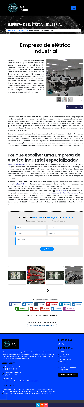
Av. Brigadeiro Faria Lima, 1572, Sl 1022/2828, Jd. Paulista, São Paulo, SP (27, 393)
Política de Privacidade (68, 367)
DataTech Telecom (16, 164)
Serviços (63, 357)
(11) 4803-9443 (11, 369)
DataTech (12, 30)
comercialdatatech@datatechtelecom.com (62, 193)
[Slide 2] (64, 99)
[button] (47, 99)
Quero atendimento (68, 375)
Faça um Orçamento (74, 107)
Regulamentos (65, 369)
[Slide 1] (59, 99)
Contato (63, 364)
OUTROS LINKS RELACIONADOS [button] (43, 315)
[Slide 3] (70, 99)
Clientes (63, 362)
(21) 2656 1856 (61, 191)
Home (62, 351)
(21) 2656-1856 (11, 374)
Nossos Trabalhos (66, 359)
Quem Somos (64, 354)
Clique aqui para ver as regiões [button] (41, 325)
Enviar (47, 249)
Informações (22, 30)
